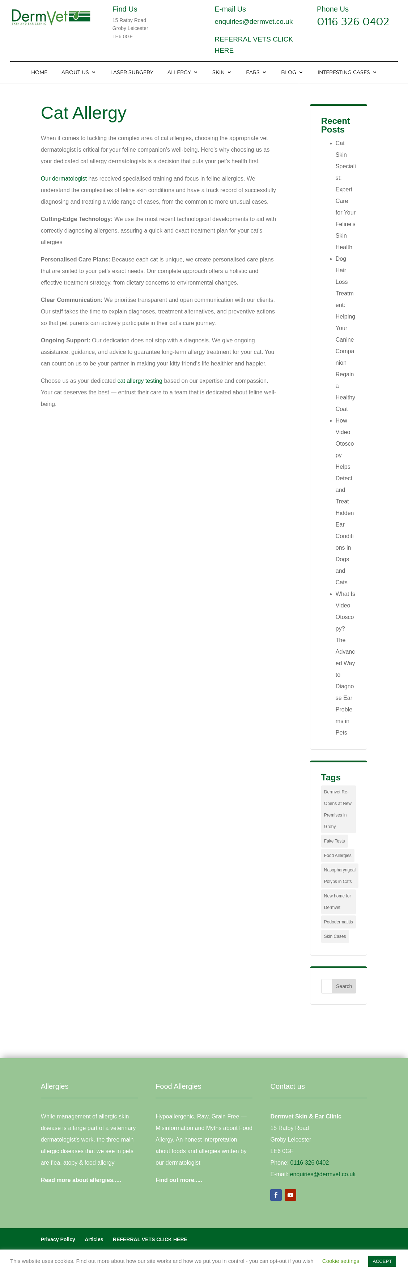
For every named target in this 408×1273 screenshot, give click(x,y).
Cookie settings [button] (341, 1261)
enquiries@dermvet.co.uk (253, 21)
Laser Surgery (131, 72)
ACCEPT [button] (382, 1261)
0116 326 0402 (353, 22)
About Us (75, 72)
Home (39, 72)
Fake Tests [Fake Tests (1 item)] (334, 841)
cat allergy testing (139, 381)
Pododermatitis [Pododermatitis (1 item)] (338, 922)
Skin (218, 72)
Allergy (179, 72)
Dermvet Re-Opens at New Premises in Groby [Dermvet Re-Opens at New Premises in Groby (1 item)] (338, 809)
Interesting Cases (344, 72)
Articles (94, 1239)
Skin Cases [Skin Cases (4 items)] (335, 936)
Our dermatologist (64, 179)
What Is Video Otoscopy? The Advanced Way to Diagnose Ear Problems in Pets (345, 663)
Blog (288, 72)
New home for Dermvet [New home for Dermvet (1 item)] (337, 901)
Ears (253, 72)
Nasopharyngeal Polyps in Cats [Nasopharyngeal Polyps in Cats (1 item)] (340, 875)
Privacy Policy (58, 1239)
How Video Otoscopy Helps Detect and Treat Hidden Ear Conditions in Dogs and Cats (345, 501)
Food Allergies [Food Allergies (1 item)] (338, 855)
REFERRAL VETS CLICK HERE (150, 1239)
